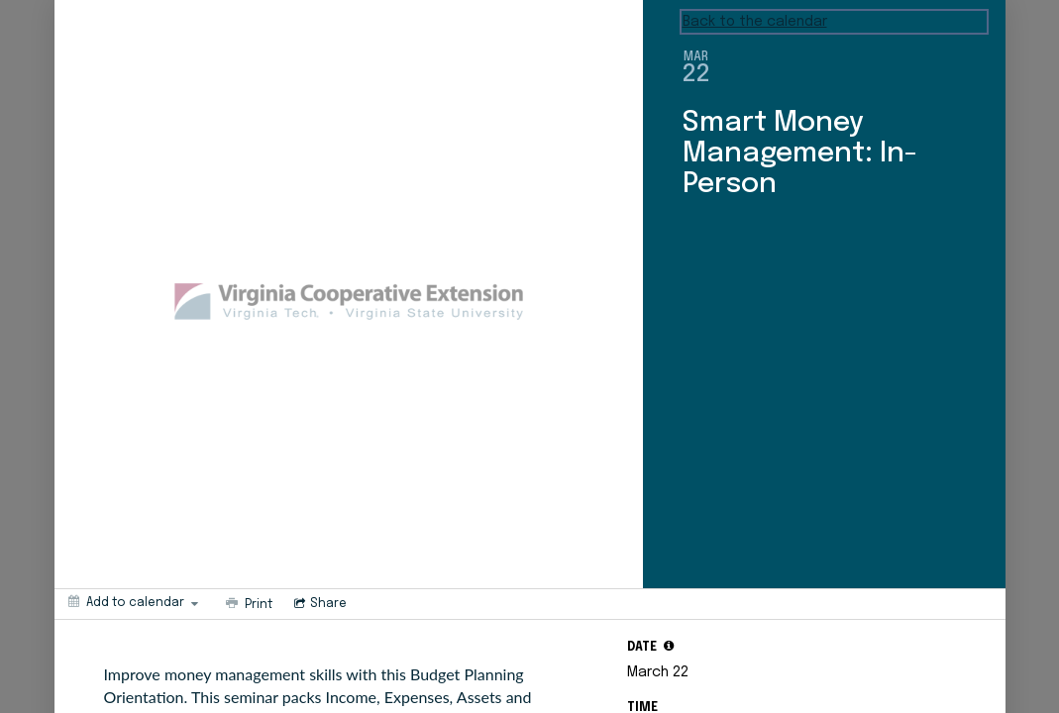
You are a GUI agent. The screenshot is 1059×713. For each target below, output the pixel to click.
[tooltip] (669, 646)
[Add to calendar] (133, 602)
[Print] (247, 604)
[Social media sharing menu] (318, 604)
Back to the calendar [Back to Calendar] (755, 22)
